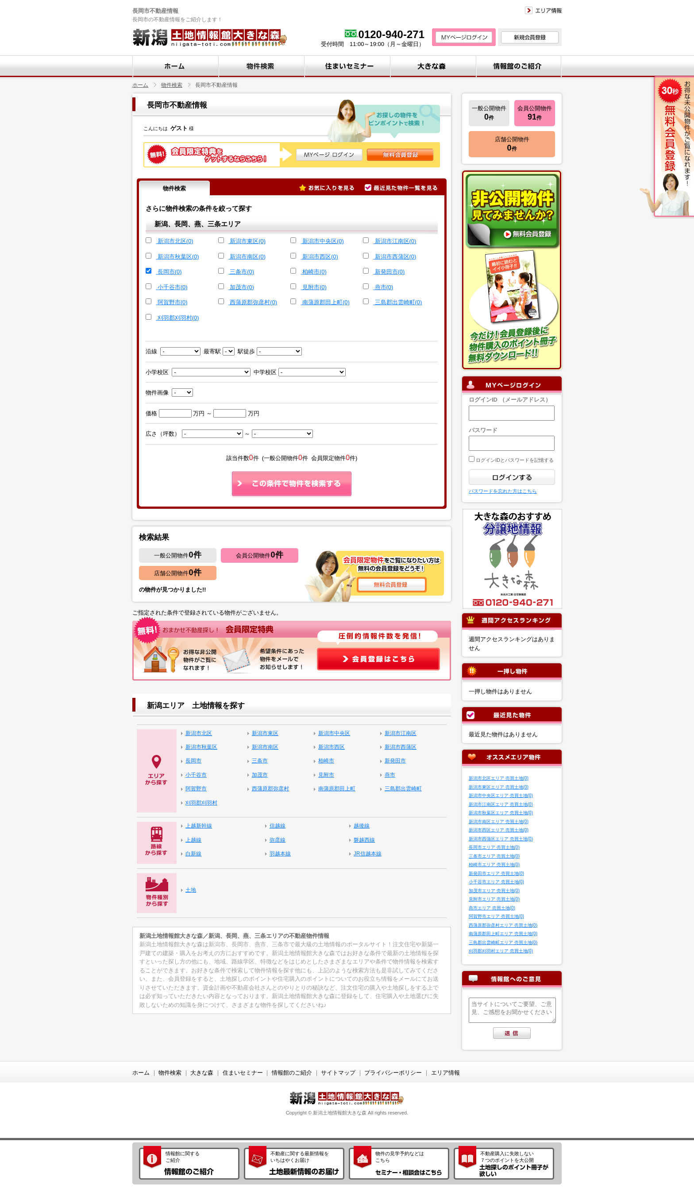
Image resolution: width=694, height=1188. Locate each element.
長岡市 (193, 761)
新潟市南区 (265, 747)
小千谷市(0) (173, 287)
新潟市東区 (265, 733)
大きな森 (201, 1072)
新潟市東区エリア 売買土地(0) (498, 787)
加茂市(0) (242, 287)
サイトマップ (338, 1072)
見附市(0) (314, 287)
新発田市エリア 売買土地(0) (496, 873)
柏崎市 (326, 761)
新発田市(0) (390, 271)
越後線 (362, 826)
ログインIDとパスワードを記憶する (514, 460)
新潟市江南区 (400, 733)
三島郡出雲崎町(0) (398, 302)
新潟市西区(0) (320, 256)
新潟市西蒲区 (400, 747)
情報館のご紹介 (292, 1072)
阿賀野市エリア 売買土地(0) (496, 916)
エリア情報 (445, 1072)
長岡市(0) (170, 271)
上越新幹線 (198, 826)
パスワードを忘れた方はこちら (503, 491)
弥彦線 (277, 840)
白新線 (193, 854)
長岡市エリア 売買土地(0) (494, 847)
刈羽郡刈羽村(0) (178, 317)
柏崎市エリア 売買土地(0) (494, 864)
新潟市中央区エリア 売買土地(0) (501, 795)
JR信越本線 (368, 854)
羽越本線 (280, 854)
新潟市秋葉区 (201, 747)
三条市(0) (242, 271)
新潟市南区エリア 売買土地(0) (498, 821)
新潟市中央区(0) (323, 241)
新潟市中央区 (334, 733)
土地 (190, 890)
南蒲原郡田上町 (336, 789)
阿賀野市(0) (173, 302)
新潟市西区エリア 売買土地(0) (498, 830)
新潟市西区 (331, 747)
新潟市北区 (198, 733)
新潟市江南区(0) (395, 241)
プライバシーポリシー (393, 1072)
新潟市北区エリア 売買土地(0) (498, 778)
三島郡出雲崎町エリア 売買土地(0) (503, 942)
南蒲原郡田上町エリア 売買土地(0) (503, 933)
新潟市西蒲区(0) (395, 256)
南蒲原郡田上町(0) (326, 302)
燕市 (390, 775)
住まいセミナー (243, 1072)
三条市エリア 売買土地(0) (494, 856)
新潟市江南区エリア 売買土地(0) (501, 804)
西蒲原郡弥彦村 (270, 789)
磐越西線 (364, 840)
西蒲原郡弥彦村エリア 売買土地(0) (503, 925)
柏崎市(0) (314, 271)
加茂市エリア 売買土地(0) (494, 890)
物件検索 (171, 85)
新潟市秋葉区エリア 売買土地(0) (501, 812)
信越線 (277, 826)
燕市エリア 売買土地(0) (492, 908)
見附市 (326, 775)
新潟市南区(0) (248, 256)
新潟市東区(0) (248, 241)
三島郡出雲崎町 (403, 789)
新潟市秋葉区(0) (178, 256)
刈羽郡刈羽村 (201, 803)
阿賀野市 (196, 789)
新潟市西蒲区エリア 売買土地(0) (501, 838)
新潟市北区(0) (175, 241)
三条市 (260, 761)
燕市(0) (384, 287)
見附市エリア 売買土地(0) (494, 899)
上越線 (193, 840)
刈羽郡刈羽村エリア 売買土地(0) (501, 950)
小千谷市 (196, 775)
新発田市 (395, 761)
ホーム (140, 85)
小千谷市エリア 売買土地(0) (496, 881)
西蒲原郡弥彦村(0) (253, 302)
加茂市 (260, 775)
